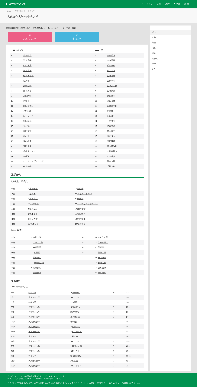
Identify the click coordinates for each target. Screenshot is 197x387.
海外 (154, 53)
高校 (167, 4)
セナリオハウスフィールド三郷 (56, 28)
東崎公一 (27, 85)
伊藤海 (26, 156)
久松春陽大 (112, 151)
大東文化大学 (17, 50)
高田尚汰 (27, 96)
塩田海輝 (27, 131)
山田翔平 (111, 116)
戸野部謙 (27, 111)
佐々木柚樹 (28, 75)
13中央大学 (77, 37)
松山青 (26, 136)
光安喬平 (111, 60)
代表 (154, 48)
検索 (186, 4)
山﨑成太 (111, 91)
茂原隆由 (111, 65)
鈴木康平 (111, 131)
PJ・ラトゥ (28, 116)
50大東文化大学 (29, 37)
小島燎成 (27, 55)
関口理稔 (111, 141)
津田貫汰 (111, 101)
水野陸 (110, 111)
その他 (177, 4)
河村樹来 (27, 141)
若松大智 (111, 166)
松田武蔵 (27, 121)
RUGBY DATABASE (16, 4)
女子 (154, 69)
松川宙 (26, 81)
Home (9, 11)
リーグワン (147, 4)
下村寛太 (111, 121)
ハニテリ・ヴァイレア (33, 161)
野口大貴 (27, 65)
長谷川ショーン (30, 151)
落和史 (26, 101)
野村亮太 (111, 136)
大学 (159, 4)
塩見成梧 (27, 70)
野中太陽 (111, 161)
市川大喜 (111, 70)
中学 (154, 64)
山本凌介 (111, 156)
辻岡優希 (27, 146)
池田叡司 (111, 96)
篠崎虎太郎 (112, 106)
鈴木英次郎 (112, 146)
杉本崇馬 (111, 126)
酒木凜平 (27, 60)
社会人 (155, 59)
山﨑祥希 (111, 75)
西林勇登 (27, 91)
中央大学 (99, 50)
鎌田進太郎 (28, 106)
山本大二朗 (112, 85)
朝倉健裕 (27, 166)
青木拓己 (27, 126)
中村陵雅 (111, 55)
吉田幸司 (111, 81)
